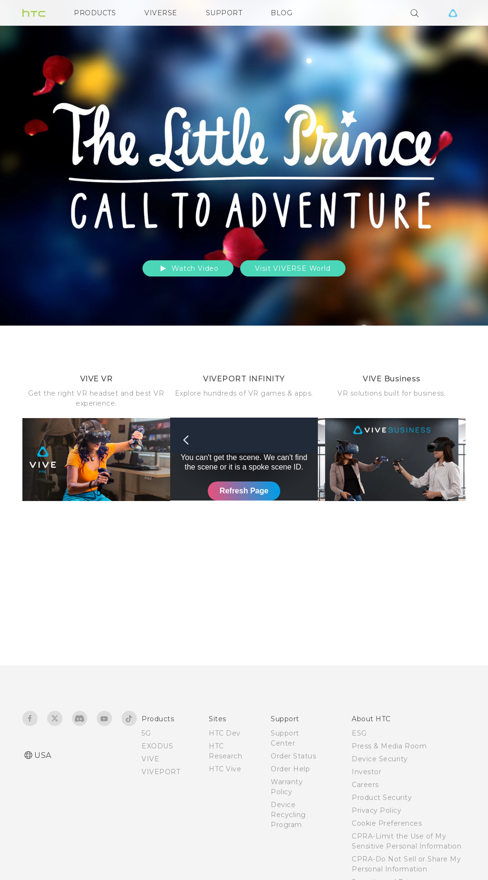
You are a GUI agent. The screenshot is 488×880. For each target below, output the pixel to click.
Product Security (382, 797)
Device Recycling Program (288, 814)
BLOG (281, 13)
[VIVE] (453, 13)
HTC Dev (225, 733)
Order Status (293, 756)
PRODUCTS (95, 13)
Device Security (380, 759)
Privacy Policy (376, 810)
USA (42, 755)
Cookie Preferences (387, 823)
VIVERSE (160, 13)
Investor (366, 771)
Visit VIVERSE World (292, 268)
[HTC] (33, 13)
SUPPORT (224, 13)
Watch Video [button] (188, 268)
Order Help (290, 769)
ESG (359, 733)
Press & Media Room (389, 746)
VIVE (150, 759)
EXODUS (157, 746)
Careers (365, 784)
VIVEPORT (161, 771)
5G (146, 733)
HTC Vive (225, 769)
